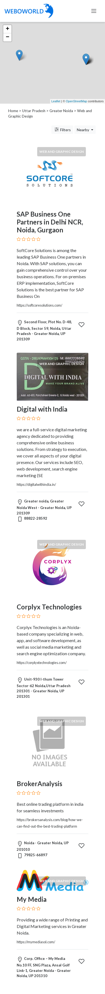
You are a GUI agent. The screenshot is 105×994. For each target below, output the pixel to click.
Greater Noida (61, 111)
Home (13, 111)
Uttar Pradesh (33, 111)
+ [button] (7, 29)
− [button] (7, 37)
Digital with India (42, 409)
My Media (31, 899)
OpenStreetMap (76, 101)
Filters (62, 129)
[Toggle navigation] (94, 11)
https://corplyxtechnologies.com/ (42, 662)
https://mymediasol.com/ (36, 942)
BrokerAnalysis (39, 784)
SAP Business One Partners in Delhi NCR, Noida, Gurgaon (50, 222)
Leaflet (55, 101)
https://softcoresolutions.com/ (39, 305)
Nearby (83, 129)
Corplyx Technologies (49, 607)
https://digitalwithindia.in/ (36, 484)
